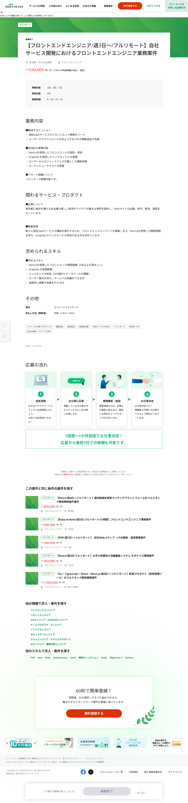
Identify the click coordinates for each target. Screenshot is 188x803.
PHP (33, 657)
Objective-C (116, 657)
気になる (141, 792)
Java (40, 657)
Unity (104, 657)
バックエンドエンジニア (43, 610)
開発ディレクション (88, 657)
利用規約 (133, 771)
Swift (73, 657)
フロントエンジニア (41, 615)
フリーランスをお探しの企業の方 (176, 6)
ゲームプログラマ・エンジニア (46, 624)
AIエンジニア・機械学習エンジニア (48, 644)
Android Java (60, 657)
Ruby (48, 657)
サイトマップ (175, 771)
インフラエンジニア (41, 629)
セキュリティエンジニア (43, 634)
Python (129, 657)
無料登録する (94, 713)
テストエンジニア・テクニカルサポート (51, 639)
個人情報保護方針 (153, 771)
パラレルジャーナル (110, 771)
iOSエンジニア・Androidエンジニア (49, 619)
